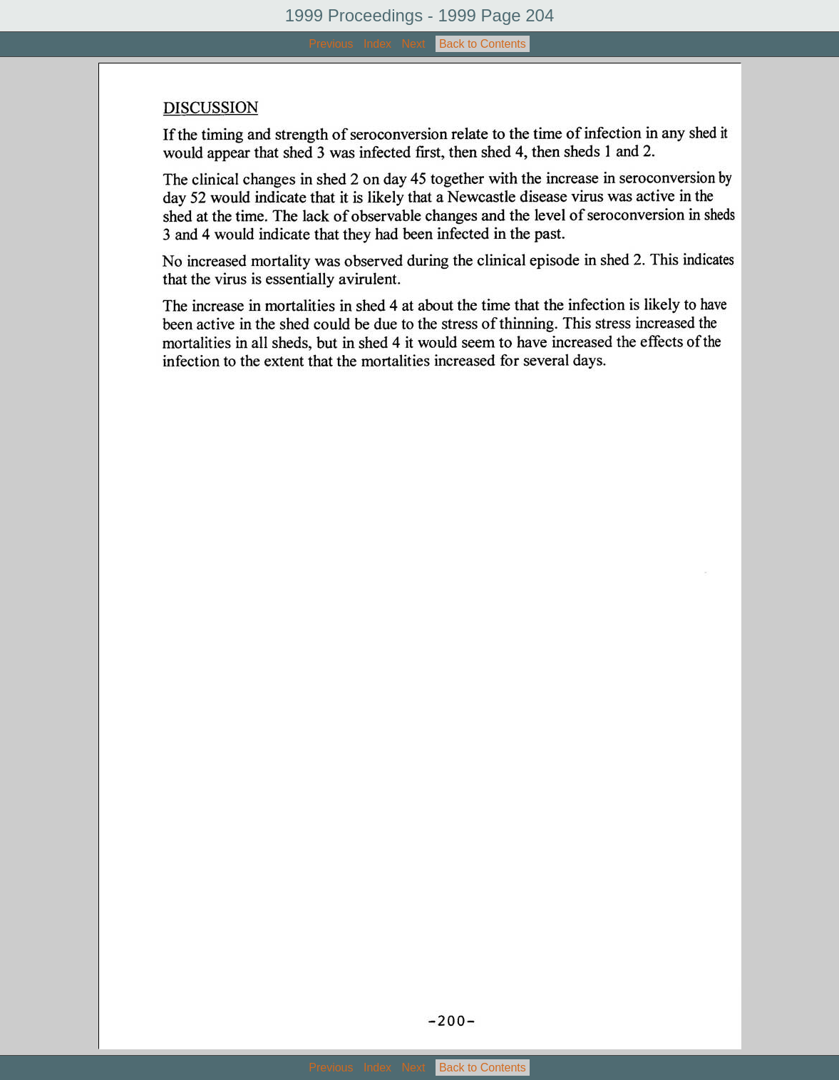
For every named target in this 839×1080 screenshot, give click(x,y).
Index (377, 44)
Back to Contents (482, 44)
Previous (331, 44)
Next (414, 44)
